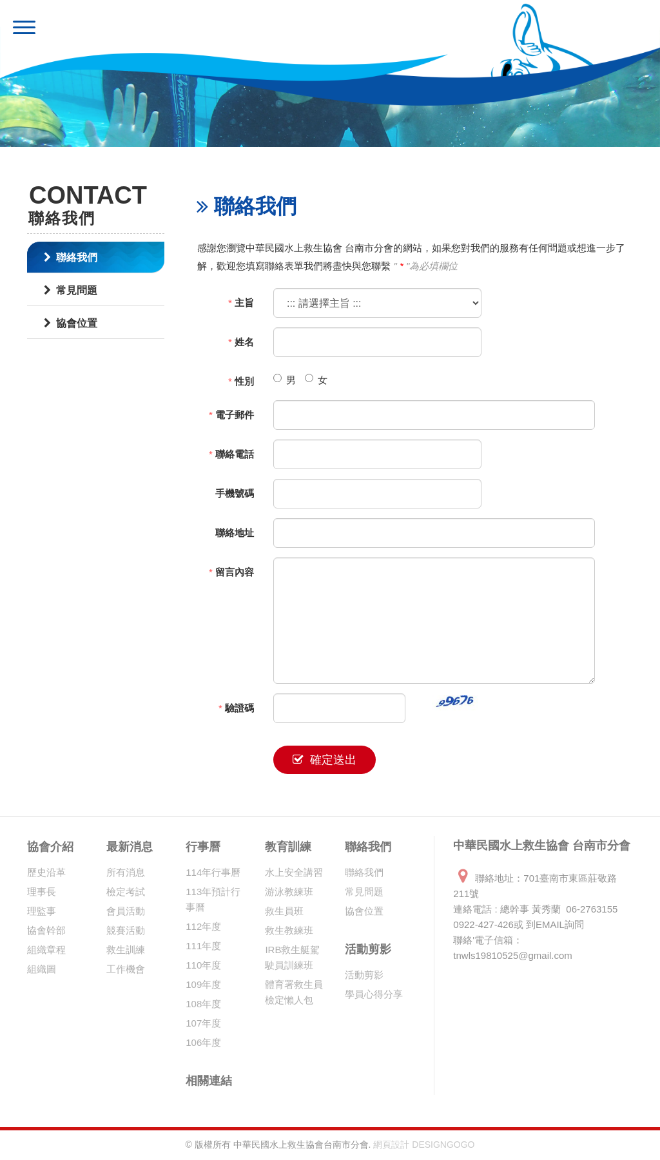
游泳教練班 (289, 891)
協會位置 (70, 323)
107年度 (203, 1023)
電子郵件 (231, 414)
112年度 (203, 926)
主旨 (241, 302)
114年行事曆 (213, 872)
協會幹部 (46, 930)
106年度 (203, 1042)
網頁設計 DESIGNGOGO (423, 1144)
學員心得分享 (374, 994)
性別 (241, 381)
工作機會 (125, 968)
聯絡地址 (234, 532)
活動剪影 (368, 949)
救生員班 (284, 910)
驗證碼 (236, 707)
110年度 (203, 965)
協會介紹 (50, 846)
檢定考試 (125, 891)
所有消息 (125, 872)
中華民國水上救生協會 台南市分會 (197, 29)
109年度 (203, 984)
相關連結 (209, 1080)
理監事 (41, 910)
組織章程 (46, 949)
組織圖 (41, 968)
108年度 (203, 1003)
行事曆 (203, 846)
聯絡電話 (231, 454)
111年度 (203, 945)
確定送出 (324, 759)
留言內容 (231, 571)
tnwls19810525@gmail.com (512, 955)
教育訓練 (288, 846)
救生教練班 (289, 930)
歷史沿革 (46, 872)
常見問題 (70, 290)
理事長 (41, 891)
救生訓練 (125, 949)
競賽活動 (125, 930)
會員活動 (125, 910)
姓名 (241, 341)
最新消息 (129, 846)
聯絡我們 (70, 257)
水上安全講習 (294, 872)
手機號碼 (234, 493)
